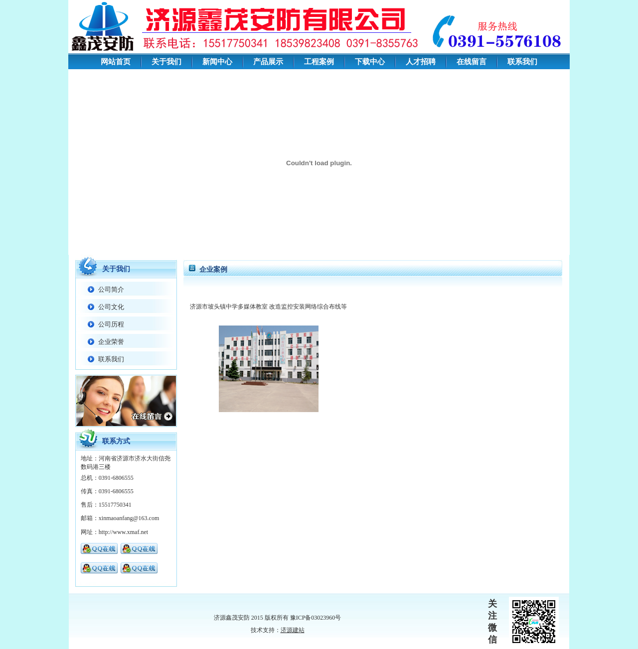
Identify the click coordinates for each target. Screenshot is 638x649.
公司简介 (111, 289)
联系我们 (522, 62)
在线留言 (471, 62)
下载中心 (370, 62)
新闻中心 (217, 62)
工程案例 (319, 62)
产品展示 (268, 62)
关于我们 (166, 62)
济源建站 (293, 630)
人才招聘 (421, 62)
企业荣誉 (111, 341)
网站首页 (116, 62)
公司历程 (111, 324)
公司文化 (111, 307)
